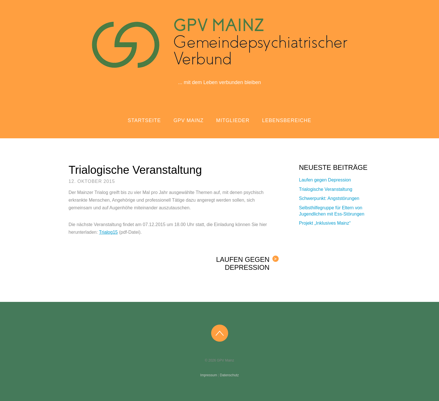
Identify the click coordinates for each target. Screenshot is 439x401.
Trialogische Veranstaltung (135, 170)
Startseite (144, 120)
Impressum (208, 375)
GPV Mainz (188, 120)
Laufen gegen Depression (247, 263)
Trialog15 (108, 232)
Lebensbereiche (286, 120)
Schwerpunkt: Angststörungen (329, 198)
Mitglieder (233, 120)
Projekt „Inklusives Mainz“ (325, 223)
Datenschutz (229, 375)
